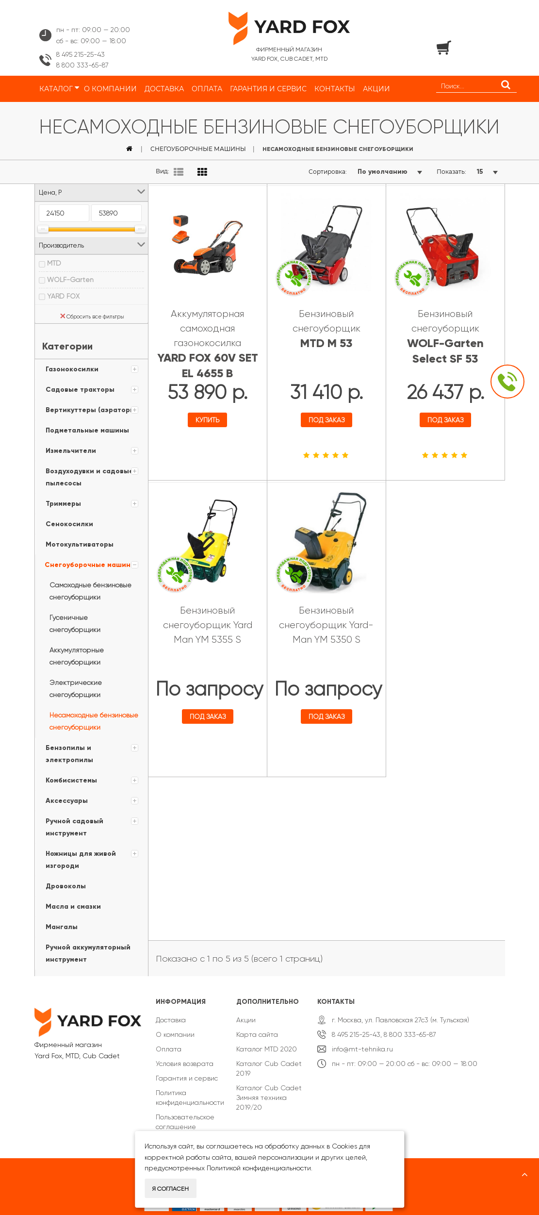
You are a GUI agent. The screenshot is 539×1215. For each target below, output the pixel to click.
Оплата (168, 1043)
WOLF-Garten (70, 279)
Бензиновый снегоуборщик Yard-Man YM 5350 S (326, 620)
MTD (54, 263)
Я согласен (170, 1188)
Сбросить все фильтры (92, 317)
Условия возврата (184, 1058)
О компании (175, 1028)
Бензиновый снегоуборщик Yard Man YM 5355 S (207, 620)
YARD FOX (63, 296)
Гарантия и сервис (187, 1072)
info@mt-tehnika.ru (362, 1043)
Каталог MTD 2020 (266, 1043)
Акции (246, 1014)
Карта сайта (257, 1028)
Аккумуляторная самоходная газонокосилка (207, 342)
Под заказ (326, 418)
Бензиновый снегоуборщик (326, 327)
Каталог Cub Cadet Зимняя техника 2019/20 (269, 1091)
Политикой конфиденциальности (259, 1168)
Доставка (171, 1014)
